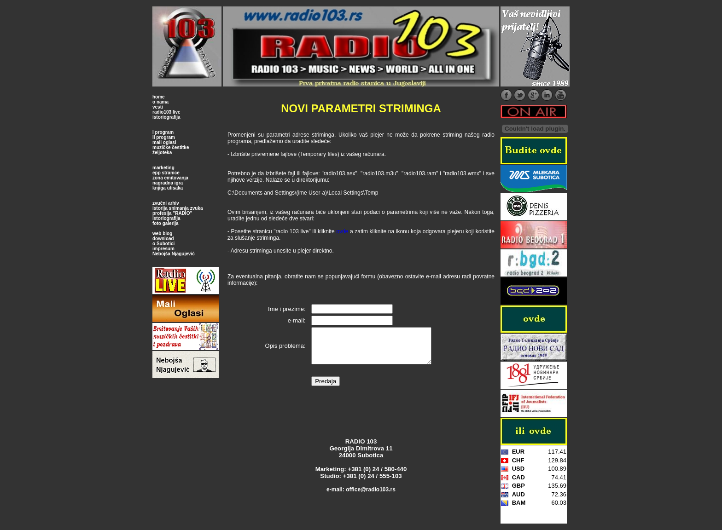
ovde (342, 231)
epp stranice (166, 172)
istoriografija (166, 117)
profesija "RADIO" (172, 213)
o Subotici (163, 243)
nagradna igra (167, 182)
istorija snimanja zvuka (177, 208)
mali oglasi (164, 142)
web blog (162, 233)
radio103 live (166, 112)
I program (163, 132)
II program (163, 137)
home (158, 96)
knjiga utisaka (167, 187)
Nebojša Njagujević (173, 253)
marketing (163, 167)
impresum (163, 248)
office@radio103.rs (371, 496)
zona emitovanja (170, 177)
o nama (160, 101)
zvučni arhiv (165, 203)
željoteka (162, 152)
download (163, 238)
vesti (157, 106)
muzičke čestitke (170, 147)
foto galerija (165, 223)
